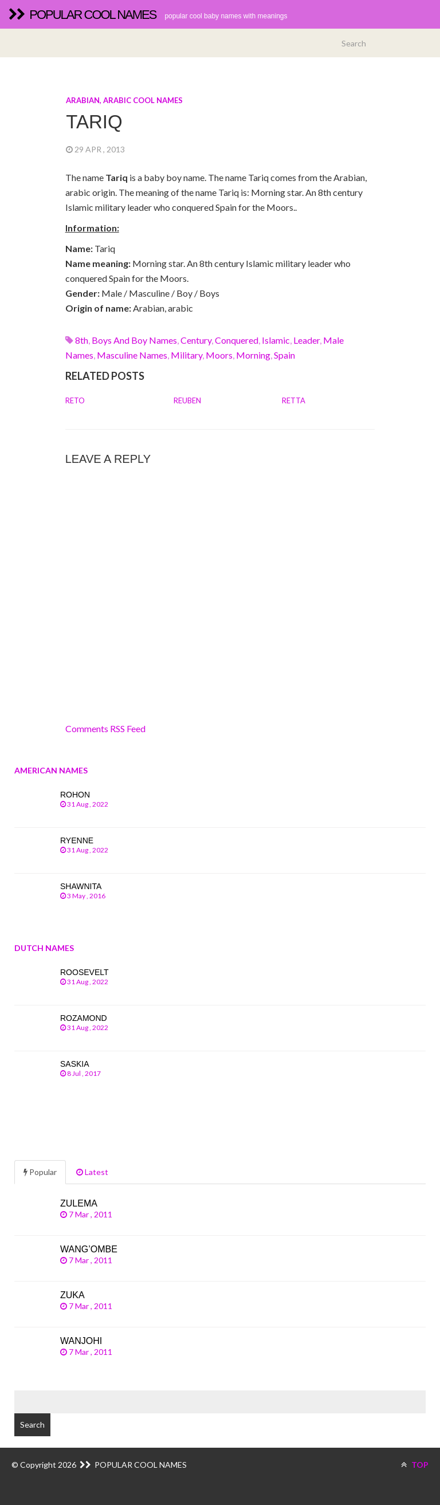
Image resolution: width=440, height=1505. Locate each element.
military (186, 354)
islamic (276, 340)
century (195, 340)
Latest (92, 1172)
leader (306, 340)
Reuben (187, 400)
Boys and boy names (134, 340)
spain (284, 354)
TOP (415, 1464)
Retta (293, 400)
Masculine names (132, 354)
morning (253, 354)
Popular (40, 1172)
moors (219, 354)
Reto (75, 400)
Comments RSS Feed (105, 728)
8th (81, 340)
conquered (236, 340)
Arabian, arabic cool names (124, 100)
